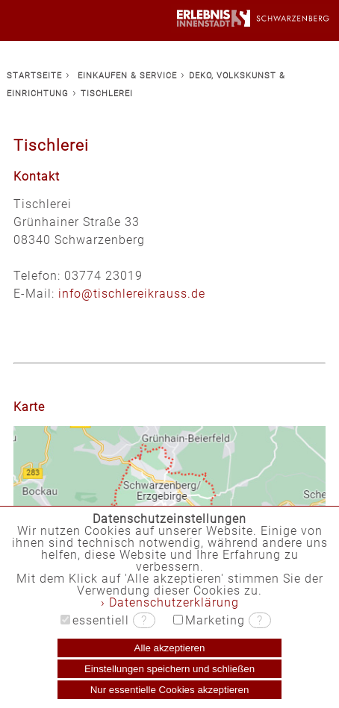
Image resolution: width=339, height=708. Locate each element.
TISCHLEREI (107, 93)
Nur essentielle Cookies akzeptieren (169, 689)
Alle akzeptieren (169, 648)
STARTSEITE (34, 76)
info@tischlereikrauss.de (131, 293)
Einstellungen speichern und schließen (169, 668)
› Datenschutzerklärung (170, 602)
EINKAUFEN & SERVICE (127, 76)
